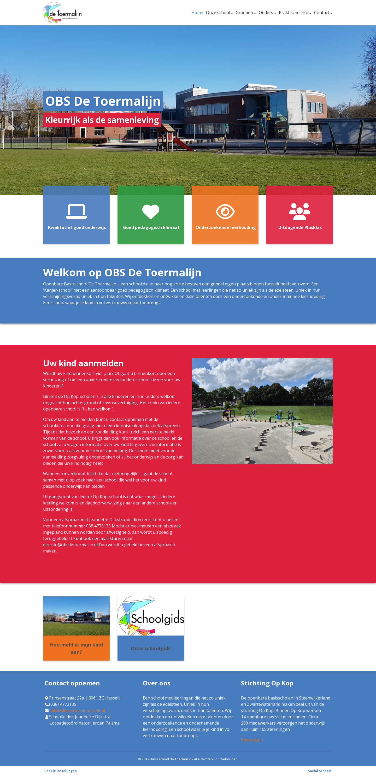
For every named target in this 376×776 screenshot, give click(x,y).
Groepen (245, 12)
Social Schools (320, 771)
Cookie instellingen (60, 771)
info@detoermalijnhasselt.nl (77, 710)
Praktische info (294, 12)
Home (197, 12)
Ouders (266, 12)
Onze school (218, 12)
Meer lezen (252, 740)
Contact (322, 12)
